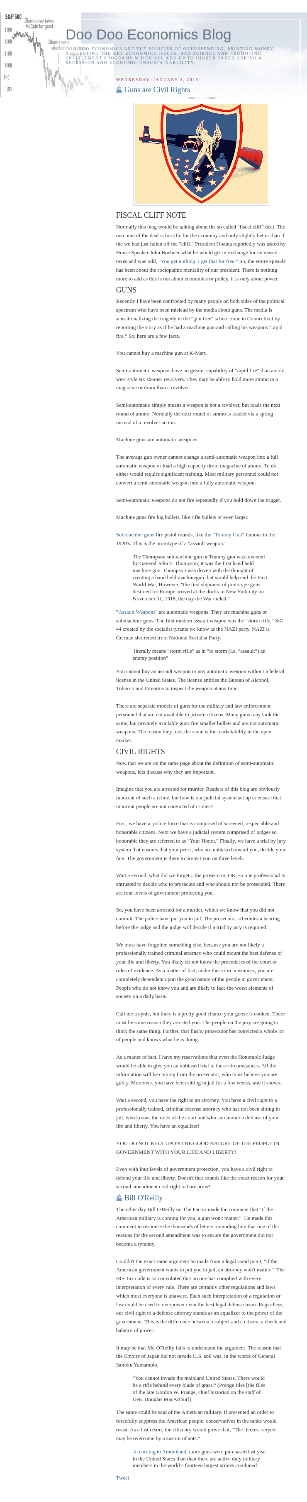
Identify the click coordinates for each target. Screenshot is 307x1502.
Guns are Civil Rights (157, 90)
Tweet (122, 1478)
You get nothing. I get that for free (197, 261)
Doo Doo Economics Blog (148, 34)
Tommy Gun (228, 534)
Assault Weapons (136, 612)
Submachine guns (135, 534)
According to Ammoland (159, 1451)
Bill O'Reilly (143, 1198)
